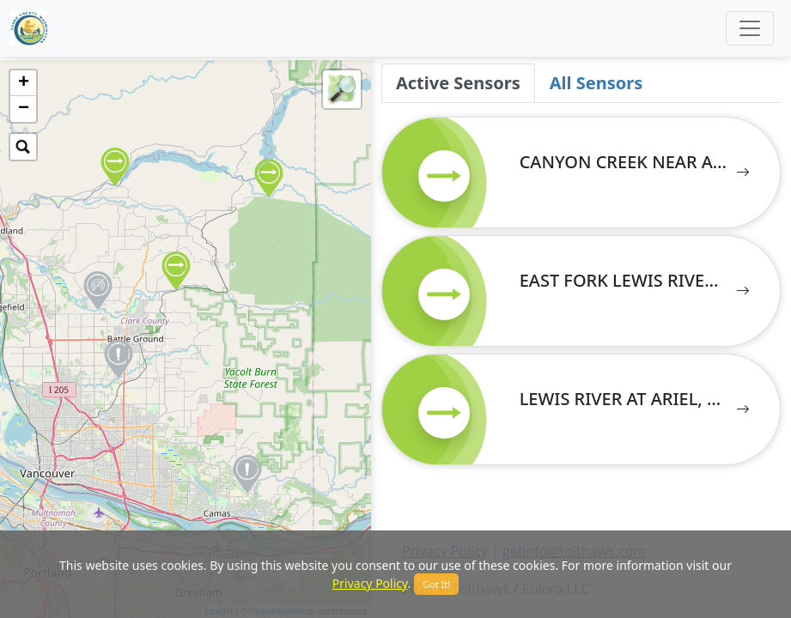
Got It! (436, 584)
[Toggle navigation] (750, 28)
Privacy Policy (370, 583)
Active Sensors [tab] (458, 82)
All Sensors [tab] (596, 82)
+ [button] (23, 83)
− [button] (23, 109)
